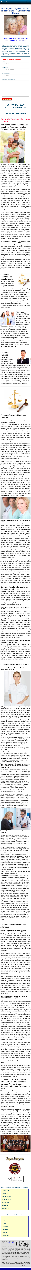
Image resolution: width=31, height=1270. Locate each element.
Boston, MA (5, 1202)
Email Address (6, 73)
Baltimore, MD (6, 1196)
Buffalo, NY (5, 1205)
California (5, 1229)
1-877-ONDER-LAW (15, 105)
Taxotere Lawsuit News (15, 113)
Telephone (5, 67)
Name (3, 61)
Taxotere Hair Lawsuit (7, 2)
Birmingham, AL (7, 1199)
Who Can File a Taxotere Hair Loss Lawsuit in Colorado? (15, 39)
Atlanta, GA (5, 1190)
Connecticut (5, 1235)
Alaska (4, 1221)
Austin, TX (5, 1193)
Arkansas (5, 1226)
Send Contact (7, 99)
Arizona (4, 1223)
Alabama (4, 1218)
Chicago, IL (5, 1208)
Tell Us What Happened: (8, 79)
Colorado (4, 1232)
